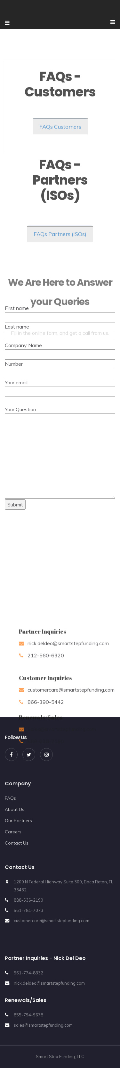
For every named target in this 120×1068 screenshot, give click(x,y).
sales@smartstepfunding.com (43, 1025)
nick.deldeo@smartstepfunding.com (49, 983)
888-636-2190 (28, 900)
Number (60, 284)
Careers (13, 832)
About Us (14, 809)
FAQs (10, 798)
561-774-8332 (28, 972)
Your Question (60, 367)
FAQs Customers (60, 132)
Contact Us (16, 843)
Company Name (60, 265)
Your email (60, 302)
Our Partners (18, 820)
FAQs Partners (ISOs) (60, 240)
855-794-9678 (28, 1014)
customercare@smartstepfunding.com (51, 920)
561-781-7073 (28, 910)
